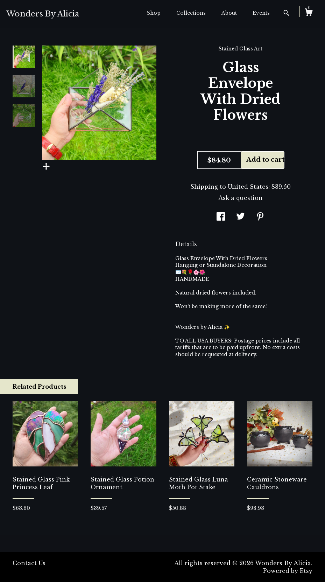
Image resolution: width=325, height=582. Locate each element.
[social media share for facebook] (221, 217)
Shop (154, 13)
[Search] (286, 14)
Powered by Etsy (287, 570)
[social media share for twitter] (240, 217)
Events (261, 13)
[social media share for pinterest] (260, 217)
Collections (191, 13)
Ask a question (240, 197)
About (229, 13)
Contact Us (29, 563)
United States (248, 186)
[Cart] (308, 13)
